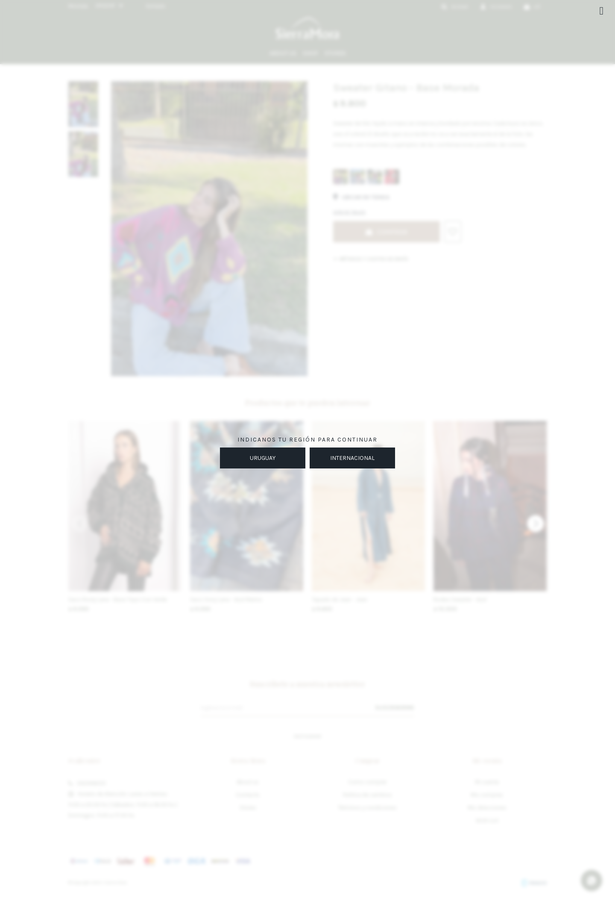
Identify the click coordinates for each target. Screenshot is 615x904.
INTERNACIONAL (352, 458)
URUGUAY (262, 458)
